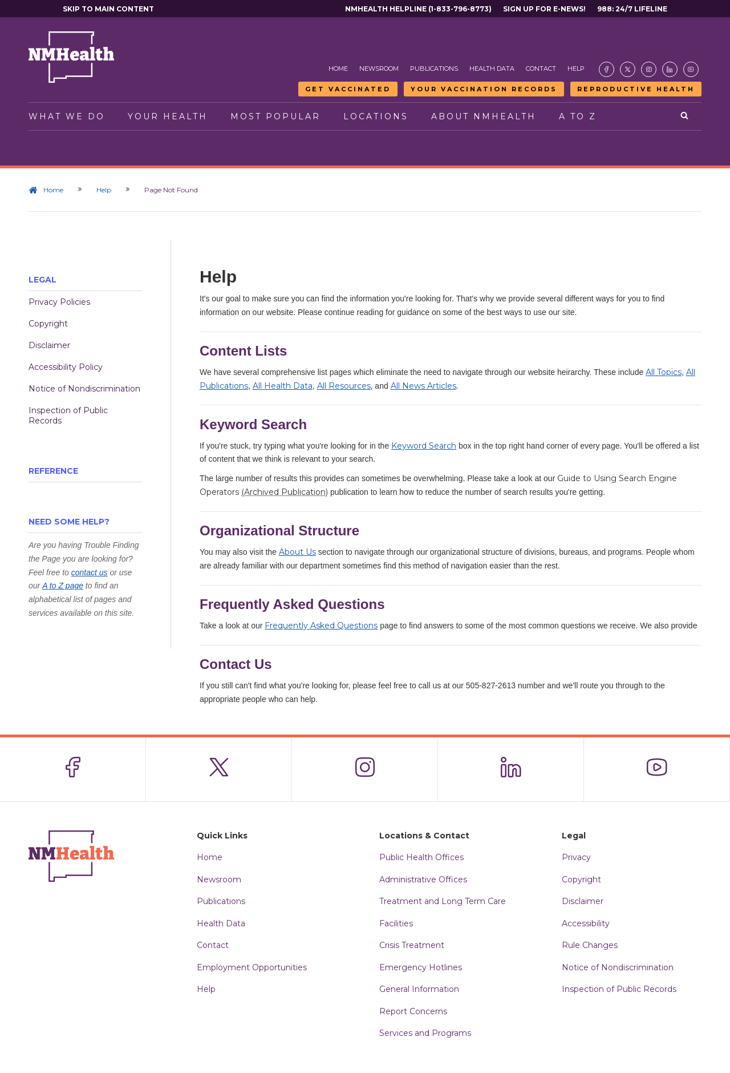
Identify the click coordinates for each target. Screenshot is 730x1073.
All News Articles (423, 386)
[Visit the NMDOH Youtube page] (690, 69)
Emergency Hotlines (420, 967)
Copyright (48, 323)
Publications (434, 68)
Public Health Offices (421, 857)
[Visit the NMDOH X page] (627, 69)
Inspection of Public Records (68, 415)
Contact (541, 68)
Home (338, 68)
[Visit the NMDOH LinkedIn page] (669, 69)
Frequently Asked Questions (321, 625)
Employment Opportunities (252, 967)
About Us (297, 552)
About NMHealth (483, 116)
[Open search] (685, 116)
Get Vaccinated (348, 89)
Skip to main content (108, 9)
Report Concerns (413, 1011)
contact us (89, 572)
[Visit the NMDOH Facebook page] (606, 69)
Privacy (576, 857)
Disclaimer (49, 345)
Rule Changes (590, 945)
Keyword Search (423, 446)
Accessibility (586, 923)
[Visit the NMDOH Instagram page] (648, 69)
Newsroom (379, 68)
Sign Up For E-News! (544, 9)
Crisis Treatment (411, 945)
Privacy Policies (59, 302)
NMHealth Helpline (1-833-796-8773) (418, 9)
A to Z (578, 116)
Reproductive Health (636, 89)
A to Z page (62, 585)
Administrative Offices (423, 879)
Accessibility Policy (66, 367)
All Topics (664, 372)
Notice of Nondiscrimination (84, 389)
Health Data (491, 68)
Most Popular (275, 116)
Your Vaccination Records (484, 89)
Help (576, 68)
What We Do (67, 116)
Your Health (168, 116)
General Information (419, 989)
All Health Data (283, 386)
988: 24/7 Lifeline (632, 9)
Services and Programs (425, 1033)
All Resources (344, 386)
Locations (375, 116)
